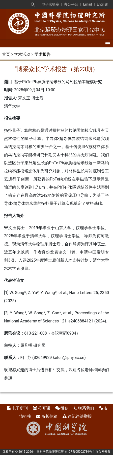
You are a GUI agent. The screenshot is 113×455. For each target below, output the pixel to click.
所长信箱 (49, 416)
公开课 (44, 408)
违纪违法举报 (80, 416)
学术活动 (22, 54)
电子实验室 (50, 4)
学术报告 (43, 54)
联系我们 (86, 408)
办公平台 (71, 4)
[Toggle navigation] (107, 43)
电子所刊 (20, 408)
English (102, 4)
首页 (6, 54)
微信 (65, 408)
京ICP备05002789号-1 (80, 451)
